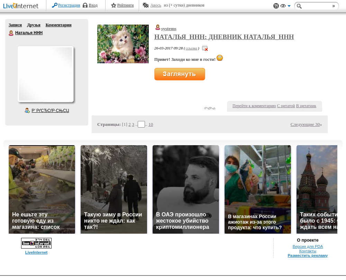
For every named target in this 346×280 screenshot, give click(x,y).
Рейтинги (125, 5)
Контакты (307, 251)
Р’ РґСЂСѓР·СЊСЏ (50, 110)
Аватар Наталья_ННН (45, 74)
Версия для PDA (308, 246)
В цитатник (306, 105)
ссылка (191, 48)
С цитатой (286, 105)
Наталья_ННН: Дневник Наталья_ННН (224, 36)
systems (168, 28)
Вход (93, 5)
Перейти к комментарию (254, 105)
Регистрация (69, 5)
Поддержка (276, 6)
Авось (155, 5)
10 (150, 124)
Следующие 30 (305, 124)
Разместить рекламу (308, 255)
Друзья (33, 24)
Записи (15, 24)
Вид (285, 7)
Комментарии (59, 24)
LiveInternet (22, 6)
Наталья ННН (11, 33)
